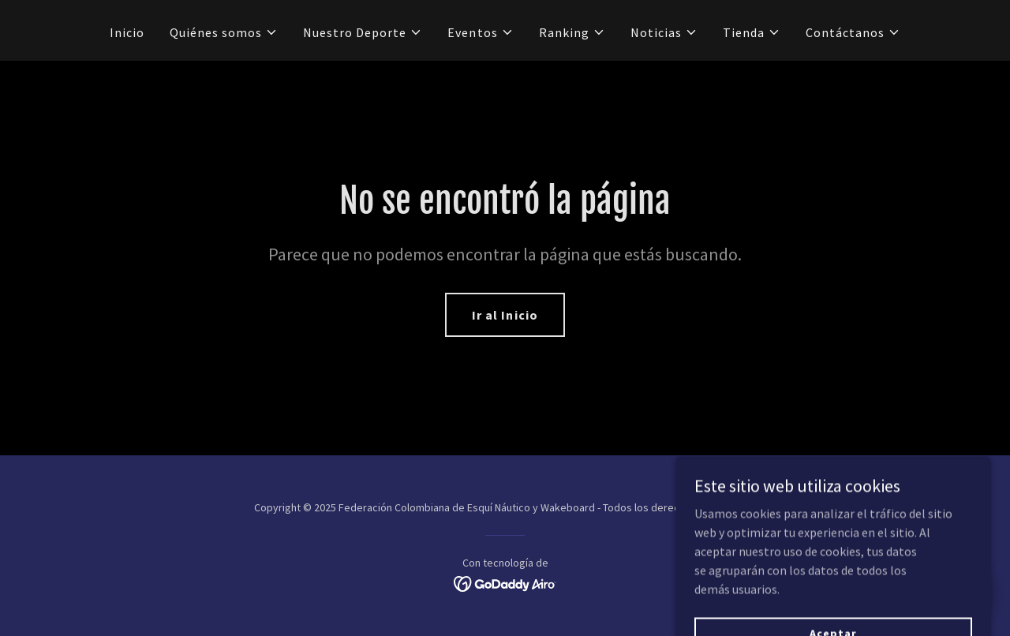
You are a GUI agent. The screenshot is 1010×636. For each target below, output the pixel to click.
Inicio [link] (127, 32)
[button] (224, 32)
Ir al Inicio (504, 315)
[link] (505, 582)
